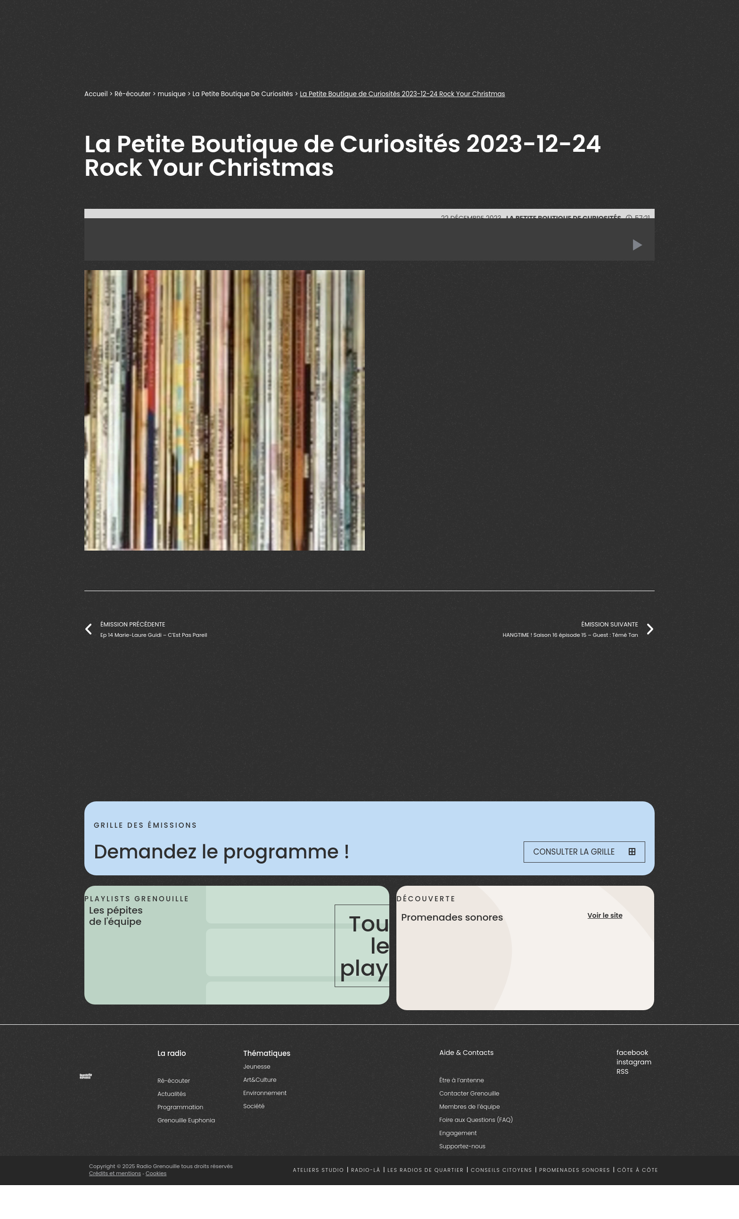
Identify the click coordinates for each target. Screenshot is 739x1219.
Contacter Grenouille (469, 1093)
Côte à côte (637, 1170)
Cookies (156, 1173)
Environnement (265, 1093)
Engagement (457, 1133)
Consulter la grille (584, 851)
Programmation (180, 1107)
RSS (622, 1071)
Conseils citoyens (501, 1170)
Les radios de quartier (425, 1170)
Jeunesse (256, 1067)
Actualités (171, 1094)
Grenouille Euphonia (186, 1120)
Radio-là (366, 1170)
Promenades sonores (574, 1170)
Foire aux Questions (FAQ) (476, 1120)
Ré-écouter (133, 94)
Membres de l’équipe (469, 1107)
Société (253, 1106)
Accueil (96, 94)
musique (172, 94)
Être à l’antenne (461, 1080)
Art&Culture (259, 1080)
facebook (632, 1052)
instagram (633, 1062)
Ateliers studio (319, 1170)
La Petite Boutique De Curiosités (243, 94)
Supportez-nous (462, 1146)
